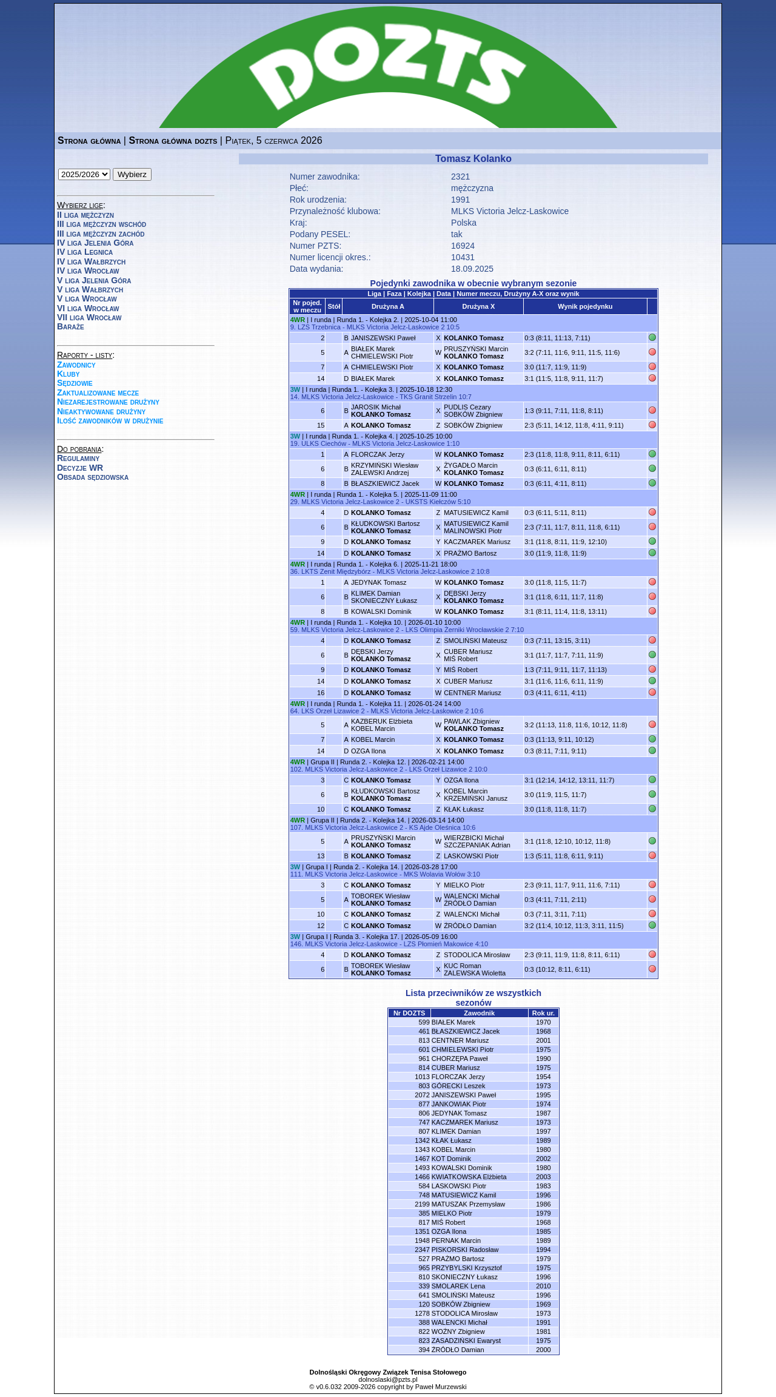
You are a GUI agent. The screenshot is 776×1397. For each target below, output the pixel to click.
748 (423, 1195)
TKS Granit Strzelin (428, 396)
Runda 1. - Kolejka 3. (363, 389)
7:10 (517, 629)
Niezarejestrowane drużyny (108, 401)
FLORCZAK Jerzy (377, 454)
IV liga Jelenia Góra (95, 242)
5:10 (464, 501)
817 (423, 1222)
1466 (422, 1176)
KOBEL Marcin (373, 739)
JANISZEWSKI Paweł (383, 338)
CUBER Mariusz (468, 681)
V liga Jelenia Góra (94, 280)
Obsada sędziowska (93, 477)
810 (423, 1277)
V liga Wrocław (87, 298)
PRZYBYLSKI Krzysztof (467, 1267)
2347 (422, 1249)
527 (423, 1258)
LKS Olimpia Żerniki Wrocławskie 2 (457, 629)
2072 (422, 1095)
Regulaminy (78, 458)
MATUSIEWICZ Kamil (476, 512)
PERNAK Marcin (456, 1240)
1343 (422, 1149)
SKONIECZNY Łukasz (465, 1277)
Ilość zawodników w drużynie (110, 420)
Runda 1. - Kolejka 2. (367, 319)
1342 (422, 1140)
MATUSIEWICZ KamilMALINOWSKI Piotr (476, 527)
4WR (297, 319)
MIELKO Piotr (464, 885)
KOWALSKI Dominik (381, 611)
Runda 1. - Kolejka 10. (369, 622)
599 (423, 1022)
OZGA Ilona (368, 751)
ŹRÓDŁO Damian (470, 925)
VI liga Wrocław (88, 308)
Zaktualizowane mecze (98, 392)
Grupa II (322, 762)
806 (423, 1113)
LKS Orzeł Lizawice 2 (333, 711)
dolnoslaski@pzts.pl (387, 1379)
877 (423, 1104)
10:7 (465, 396)
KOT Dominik (451, 1158)
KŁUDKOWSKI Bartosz (385, 527)
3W (295, 389)
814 (423, 1067)
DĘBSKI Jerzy (474, 597)
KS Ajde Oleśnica (435, 827)
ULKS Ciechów (323, 443)
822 (423, 1331)
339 (423, 1286)
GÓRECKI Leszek (459, 1085)
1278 (422, 1313)
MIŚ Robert (461, 669)
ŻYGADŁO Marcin (474, 469)
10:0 (480, 769)
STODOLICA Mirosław (477, 954)
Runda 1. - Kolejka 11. (369, 703)
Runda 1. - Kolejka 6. (367, 564)
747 (423, 1122)
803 (423, 1085)
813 (423, 1040)
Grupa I (317, 866)
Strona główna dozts (173, 140)
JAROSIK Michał (381, 410)
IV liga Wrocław (88, 270)
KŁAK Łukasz (464, 809)
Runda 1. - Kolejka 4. (363, 436)
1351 (422, 1231)
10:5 (453, 327)
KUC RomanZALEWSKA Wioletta (475, 969)
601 (423, 1049)
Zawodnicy (76, 364)
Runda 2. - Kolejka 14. (373, 820)
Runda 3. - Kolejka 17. (366, 936)
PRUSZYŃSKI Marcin (476, 352)
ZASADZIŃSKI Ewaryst (466, 1340)
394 (423, 1349)
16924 (463, 246)
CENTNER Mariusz (472, 692)
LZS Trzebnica (319, 327)
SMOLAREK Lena (459, 1286)
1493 (422, 1167)
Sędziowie (75, 383)
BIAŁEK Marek (373, 378)
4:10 (481, 944)
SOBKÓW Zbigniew (473, 425)
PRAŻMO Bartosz (470, 553)
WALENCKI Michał (472, 914)
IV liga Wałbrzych (91, 261)
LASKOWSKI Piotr (471, 856)
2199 (422, 1204)
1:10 (453, 443)
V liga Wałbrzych (90, 289)
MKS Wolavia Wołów (435, 874)
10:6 (476, 711)
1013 (422, 1076)
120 (423, 1304)
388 (423, 1322)
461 (423, 1031)
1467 (422, 1158)
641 (423, 1295)
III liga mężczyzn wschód (101, 224)
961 (423, 1058)
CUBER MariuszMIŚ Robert (468, 655)
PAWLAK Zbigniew (474, 725)
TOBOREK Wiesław (381, 899)
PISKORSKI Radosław (465, 1249)
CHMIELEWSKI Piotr (382, 367)
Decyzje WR (80, 468)
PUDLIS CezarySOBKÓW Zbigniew (473, 410)
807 (423, 1131)
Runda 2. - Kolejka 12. (373, 762)
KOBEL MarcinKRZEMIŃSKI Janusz (475, 794)
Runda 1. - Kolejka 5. (367, 494)
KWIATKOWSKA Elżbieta (469, 1176)
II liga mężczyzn (85, 215)
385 (423, 1213)
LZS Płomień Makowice (438, 944)
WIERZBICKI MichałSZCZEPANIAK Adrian (477, 841)
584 (423, 1186)
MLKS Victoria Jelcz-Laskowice (510, 211)
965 (423, 1267)
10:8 (483, 571)
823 (423, 1340)
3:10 (473, 874)
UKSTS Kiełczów (431, 501)
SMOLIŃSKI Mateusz (475, 640)
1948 (422, 1240)
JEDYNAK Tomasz (379, 582)
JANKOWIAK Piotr (459, 1104)
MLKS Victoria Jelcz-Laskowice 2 (396, 327)
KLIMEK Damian (456, 1131)
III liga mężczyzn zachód (100, 233)
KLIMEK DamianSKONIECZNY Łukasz (384, 597)
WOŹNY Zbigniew (458, 1331)
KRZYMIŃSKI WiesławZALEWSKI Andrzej (384, 469)
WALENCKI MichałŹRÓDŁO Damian (472, 899)
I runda (320, 319)
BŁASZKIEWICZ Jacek (385, 483)
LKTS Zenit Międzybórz (335, 571)
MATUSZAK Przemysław (468, 1204)
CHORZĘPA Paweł (460, 1058)
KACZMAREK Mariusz (477, 541)
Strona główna (89, 140)
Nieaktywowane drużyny (101, 411)
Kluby (68, 374)
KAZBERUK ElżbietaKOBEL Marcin (381, 725)
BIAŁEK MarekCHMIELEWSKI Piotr (382, 352)
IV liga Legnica (85, 252)
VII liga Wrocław (89, 317)
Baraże (70, 326)
